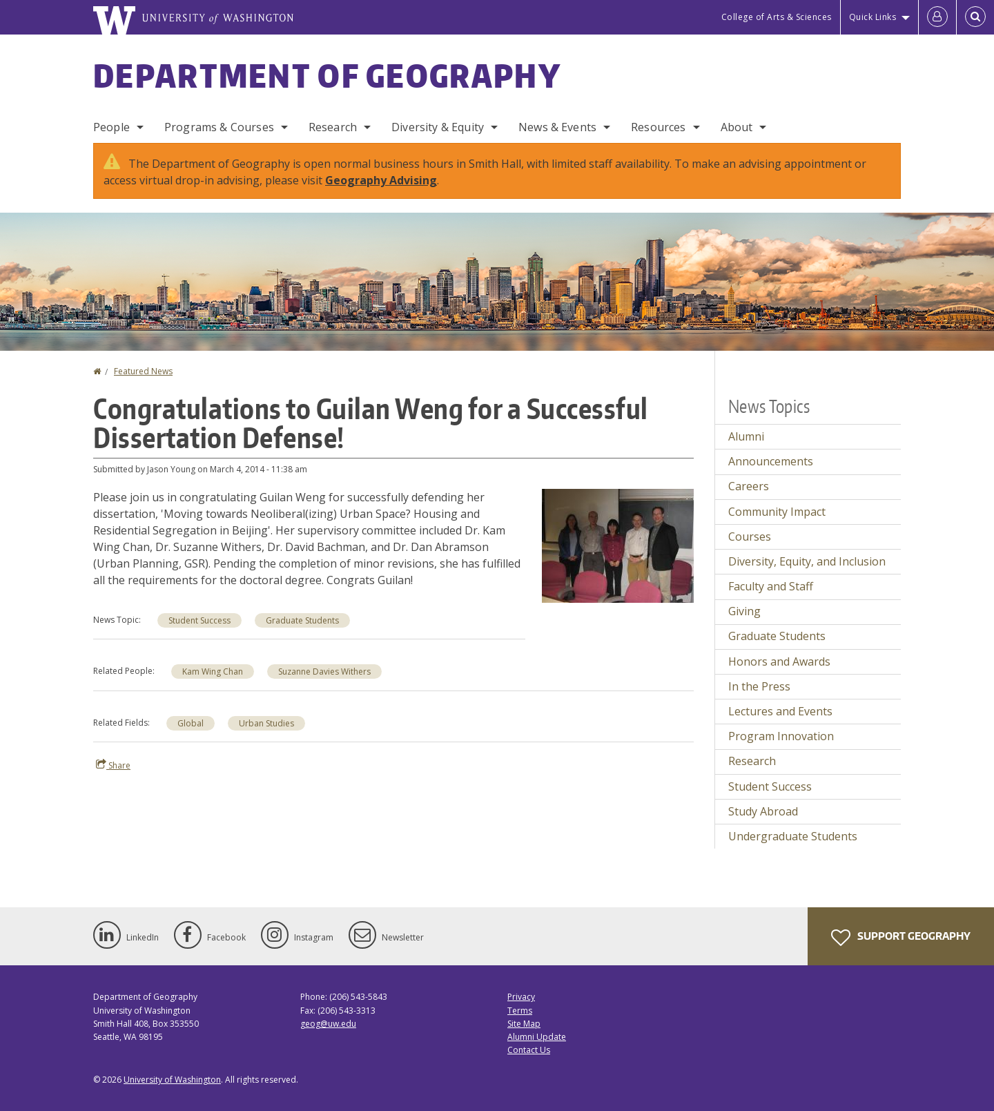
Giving (744, 611)
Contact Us (528, 1050)
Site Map (523, 1024)
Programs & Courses (219, 127)
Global (190, 723)
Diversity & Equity (437, 127)
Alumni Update (536, 1037)
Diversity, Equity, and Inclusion (807, 561)
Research (333, 127)
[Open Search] (975, 17)
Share (113, 765)
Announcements (770, 461)
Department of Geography (327, 75)
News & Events (557, 127)
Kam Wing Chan (212, 671)
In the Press (759, 686)
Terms (519, 1010)
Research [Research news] (752, 761)
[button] (618, 544)
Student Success (199, 620)
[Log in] (937, 17)
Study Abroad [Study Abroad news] (763, 811)
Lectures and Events (780, 711)
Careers (748, 486)
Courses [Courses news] (749, 536)
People (111, 127)
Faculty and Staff (770, 586)
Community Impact (777, 511)
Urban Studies (266, 723)
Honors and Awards (779, 661)
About (737, 127)
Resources (658, 127)
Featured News (143, 371)
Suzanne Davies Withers (324, 671)
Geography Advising (381, 180)
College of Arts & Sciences (776, 17)
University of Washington (172, 1079)
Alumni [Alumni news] (746, 436)
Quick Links (873, 17)
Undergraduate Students (792, 836)
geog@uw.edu (328, 1024)
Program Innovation (781, 736)
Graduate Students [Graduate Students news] (302, 620)
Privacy (521, 997)
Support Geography (901, 937)
